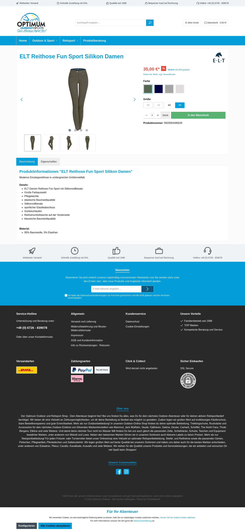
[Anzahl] (152, 115)
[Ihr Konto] (192, 23)
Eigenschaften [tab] (49, 161)
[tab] (27, 162)
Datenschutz (133, 321)
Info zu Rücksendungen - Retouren (90, 345)
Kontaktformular (44, 337)
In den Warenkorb (198, 115)
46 (179, 105)
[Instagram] (126, 471)
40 (158, 105)
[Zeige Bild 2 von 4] (75, 130)
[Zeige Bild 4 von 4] (86, 130)
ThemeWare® (153, 499)
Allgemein (77, 313)
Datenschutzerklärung (142, 521)
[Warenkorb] (215, 23)
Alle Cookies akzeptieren (55, 525)
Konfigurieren (26, 525)
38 (148, 105)
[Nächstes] (134, 99)
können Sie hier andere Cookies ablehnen (177, 517)
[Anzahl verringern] (146, 115)
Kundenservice (136, 313)
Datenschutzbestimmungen (93, 295)
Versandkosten (115, 496)
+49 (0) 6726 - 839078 (31, 327)
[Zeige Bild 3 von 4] (81, 130)
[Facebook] (118, 471)
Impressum (77, 335)
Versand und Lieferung (83, 321)
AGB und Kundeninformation (87, 340)
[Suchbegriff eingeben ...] (110, 23)
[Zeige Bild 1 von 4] (69, 130)
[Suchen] (150, 23)
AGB (141, 295)
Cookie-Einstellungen (137, 326)
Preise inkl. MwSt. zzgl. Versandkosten (159, 74)
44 (169, 105)
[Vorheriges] (22, 99)
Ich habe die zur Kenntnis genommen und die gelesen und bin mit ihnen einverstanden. (119, 296)
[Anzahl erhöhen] (158, 115)
